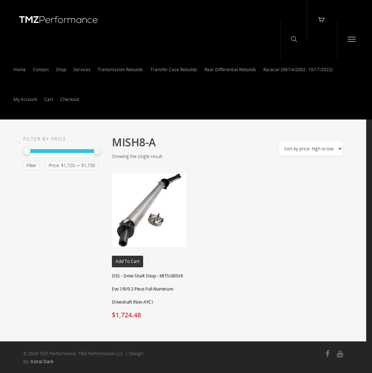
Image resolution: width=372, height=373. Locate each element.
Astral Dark (42, 361)
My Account (25, 99)
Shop (61, 69)
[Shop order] (311, 149)
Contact (41, 69)
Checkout (69, 99)
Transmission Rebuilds (120, 69)
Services (81, 69)
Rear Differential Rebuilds (230, 69)
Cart (48, 99)
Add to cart (128, 261)
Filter (31, 165)
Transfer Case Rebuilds (173, 69)
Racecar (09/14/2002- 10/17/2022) (298, 69)
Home (19, 69)
